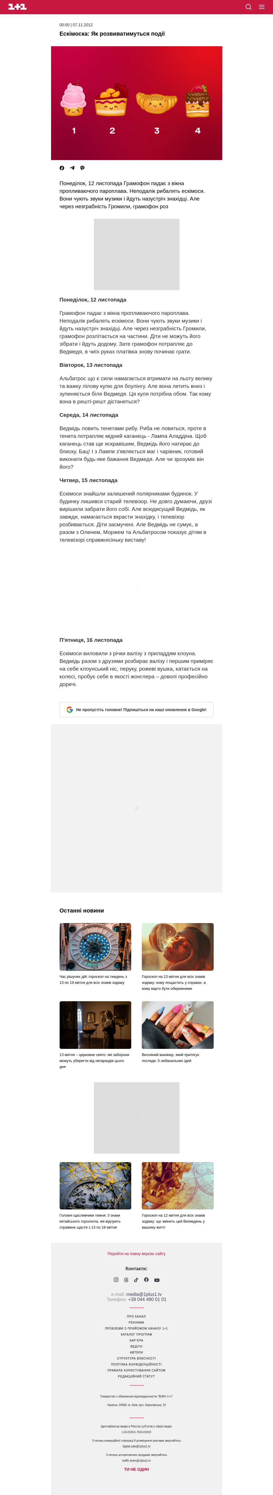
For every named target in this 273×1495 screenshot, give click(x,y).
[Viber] (82, 168)
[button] (261, 7)
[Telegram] (72, 168)
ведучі (136, 1346)
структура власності (136, 1358)
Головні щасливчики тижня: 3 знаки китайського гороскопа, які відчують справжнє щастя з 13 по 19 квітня (90, 1221)
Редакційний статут (136, 1376)
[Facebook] (62, 168)
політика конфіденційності (136, 1364)
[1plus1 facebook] (146, 1280)
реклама (136, 1322)
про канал (136, 1316)
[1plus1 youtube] (156, 1280)
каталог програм (136, 1334)
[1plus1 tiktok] (136, 1280)
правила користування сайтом (137, 1370)
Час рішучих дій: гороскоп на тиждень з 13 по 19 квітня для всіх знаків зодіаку (93, 979)
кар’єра (136, 1340)
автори (136, 1352)
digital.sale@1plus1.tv (136, 1446)
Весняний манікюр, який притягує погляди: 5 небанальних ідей (170, 1058)
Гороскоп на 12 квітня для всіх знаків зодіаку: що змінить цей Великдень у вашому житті (173, 1221)
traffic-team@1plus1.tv (136, 1460)
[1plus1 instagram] (116, 1280)
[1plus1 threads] (126, 1280)
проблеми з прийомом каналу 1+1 (136, 1328)
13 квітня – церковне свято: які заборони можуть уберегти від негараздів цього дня (95, 1061)
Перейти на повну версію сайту (137, 1253)
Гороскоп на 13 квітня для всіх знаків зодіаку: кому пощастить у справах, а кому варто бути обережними (174, 982)
